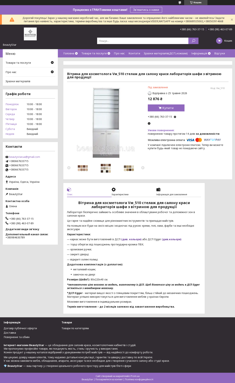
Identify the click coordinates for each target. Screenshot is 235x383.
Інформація (199, 53)
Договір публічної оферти (20, 328)
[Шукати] (193, 41)
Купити (168, 108)
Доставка (10, 332)
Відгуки (219, 53)
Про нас (119, 53)
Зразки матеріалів (18, 81)
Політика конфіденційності (139, 379)
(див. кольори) (131, 239)
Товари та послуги (94, 53)
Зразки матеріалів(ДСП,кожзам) (166, 53)
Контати (134, 53)
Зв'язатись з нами (146, 10)
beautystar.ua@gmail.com (24, 157)
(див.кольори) (171, 239)
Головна (68, 53)
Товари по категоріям (75, 328)
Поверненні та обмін (17, 337)
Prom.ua (135, 376)
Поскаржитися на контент (109, 379)
